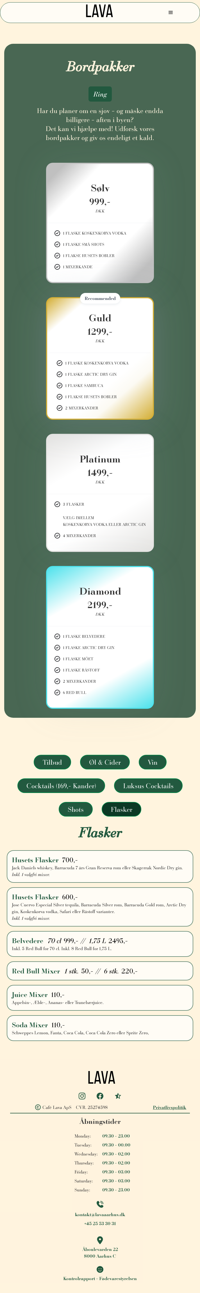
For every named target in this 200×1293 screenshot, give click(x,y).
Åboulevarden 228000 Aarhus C (100, 1252)
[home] (98, 13)
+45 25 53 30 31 (100, 1223)
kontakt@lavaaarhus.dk (100, 1214)
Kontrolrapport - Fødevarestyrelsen (100, 1278)
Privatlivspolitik (169, 1107)
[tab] (52, 762)
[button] (170, 12)
